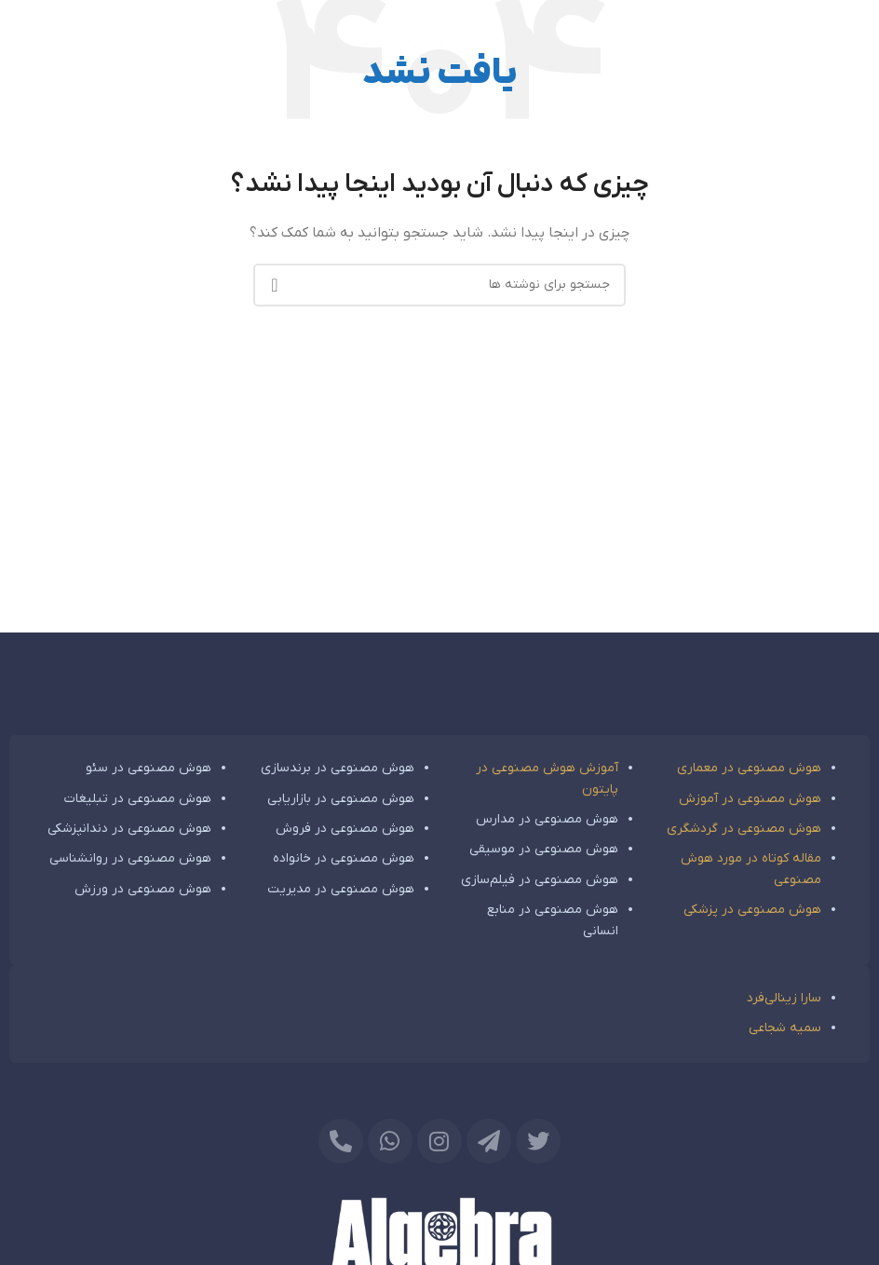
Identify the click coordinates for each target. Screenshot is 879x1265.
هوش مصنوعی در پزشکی (752, 909)
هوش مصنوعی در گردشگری (744, 828)
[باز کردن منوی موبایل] (849, 28)
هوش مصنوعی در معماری (749, 768)
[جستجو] (439, 285)
